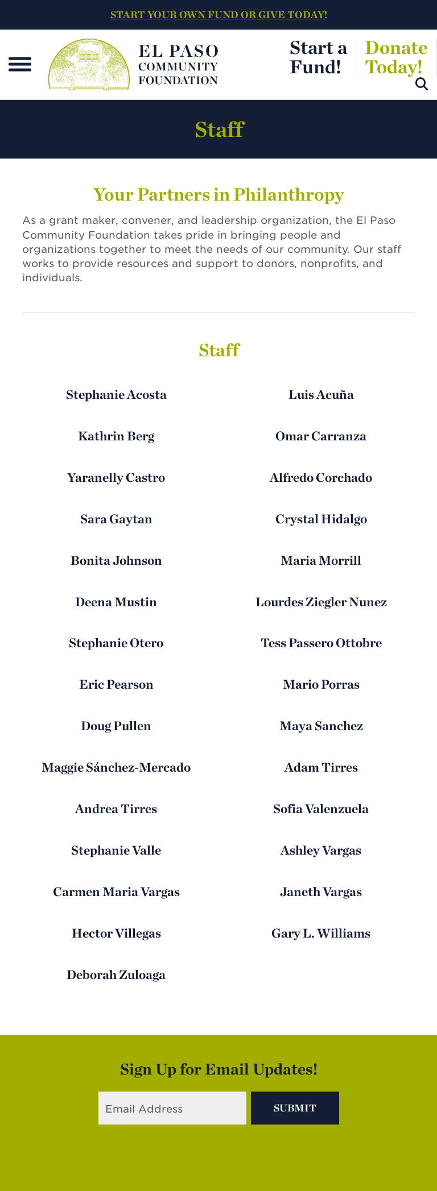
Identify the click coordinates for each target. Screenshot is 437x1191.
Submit (295, 1108)
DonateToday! (396, 57)
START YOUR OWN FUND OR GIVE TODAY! (218, 14)
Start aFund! (318, 57)
